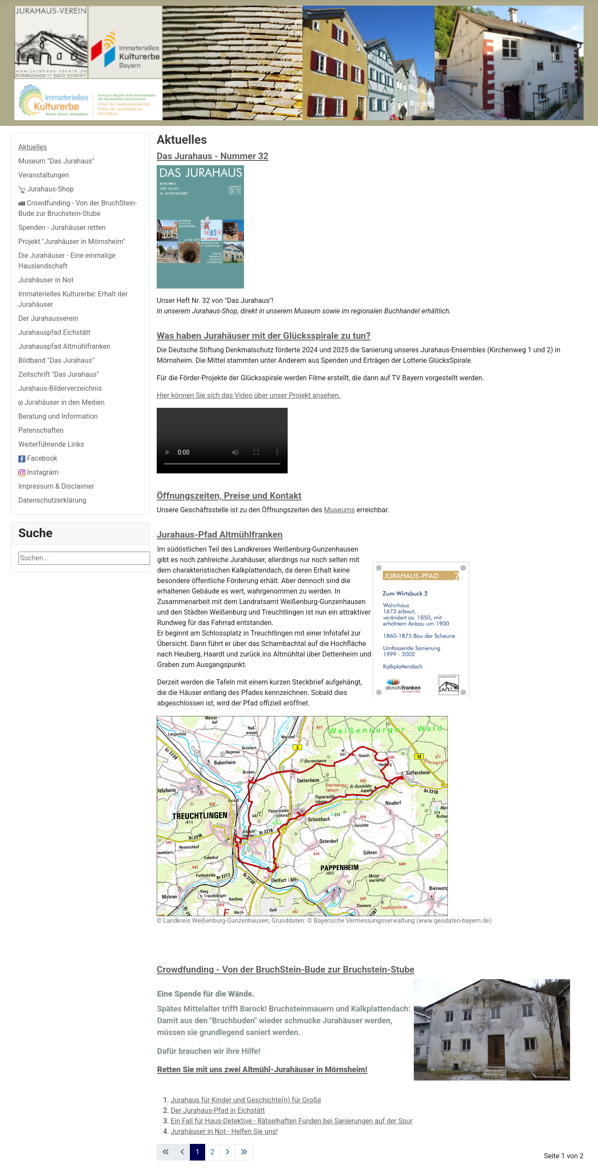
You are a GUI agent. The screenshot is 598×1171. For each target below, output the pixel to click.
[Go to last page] (244, 1152)
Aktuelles (32, 147)
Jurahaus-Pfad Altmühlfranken (219, 534)
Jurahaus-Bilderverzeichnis (60, 388)
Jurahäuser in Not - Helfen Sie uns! (224, 1131)
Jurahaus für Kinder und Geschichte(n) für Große (246, 1100)
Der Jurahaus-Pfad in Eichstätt (218, 1110)
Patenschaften (41, 430)
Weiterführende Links (51, 444)
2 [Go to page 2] (212, 1152)
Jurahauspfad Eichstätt (54, 332)
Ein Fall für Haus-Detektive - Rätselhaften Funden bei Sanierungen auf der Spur (291, 1121)
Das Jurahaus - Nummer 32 (212, 156)
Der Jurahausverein (48, 318)
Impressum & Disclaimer (56, 486)
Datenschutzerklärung (52, 500)
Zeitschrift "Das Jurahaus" (58, 374)
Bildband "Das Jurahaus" (56, 360)
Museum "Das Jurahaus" (56, 161)
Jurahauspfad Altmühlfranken (64, 346)
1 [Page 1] (197, 1152)
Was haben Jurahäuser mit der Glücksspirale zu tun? (264, 335)
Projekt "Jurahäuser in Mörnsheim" (71, 241)
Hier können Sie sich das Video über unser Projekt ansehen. (248, 395)
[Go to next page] (227, 1152)
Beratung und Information (58, 416)
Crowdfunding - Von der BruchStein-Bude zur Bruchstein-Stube (285, 969)
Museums (339, 510)
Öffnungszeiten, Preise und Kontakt (229, 495)
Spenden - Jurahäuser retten (62, 227)
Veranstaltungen (43, 175)
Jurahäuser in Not (45, 280)
